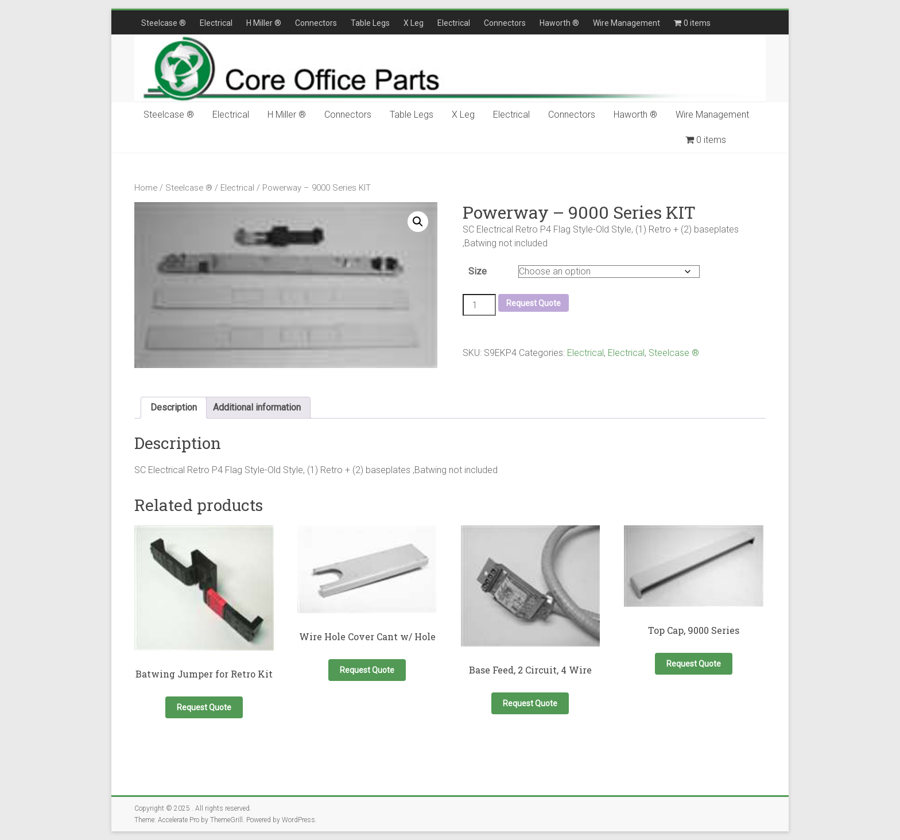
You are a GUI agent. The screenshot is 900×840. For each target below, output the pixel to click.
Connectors (316, 23)
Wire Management (626, 23)
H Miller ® (263, 23)
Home (145, 188)
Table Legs (370, 23)
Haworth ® (559, 23)
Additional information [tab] (257, 407)
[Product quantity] (479, 305)
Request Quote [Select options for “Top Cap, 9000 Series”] (693, 663)
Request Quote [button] (204, 707)
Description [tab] (173, 407)
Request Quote (533, 303)
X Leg (414, 23)
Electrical (216, 23)
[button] (418, 221)
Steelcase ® (163, 23)
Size (477, 271)
